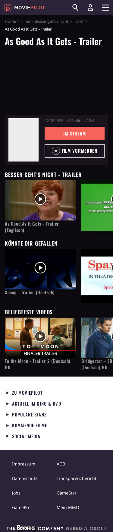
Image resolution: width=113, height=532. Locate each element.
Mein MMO (68, 507)
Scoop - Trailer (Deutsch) (30, 292)
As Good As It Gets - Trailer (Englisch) (32, 226)
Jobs (16, 493)
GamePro (21, 507)
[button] (75, 151)
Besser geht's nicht (51, 21)
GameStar (67, 493)
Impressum (23, 464)
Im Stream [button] (74, 133)
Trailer (78, 21)
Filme (25, 21)
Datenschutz (24, 478)
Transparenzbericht (76, 478)
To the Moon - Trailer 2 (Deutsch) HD (38, 364)
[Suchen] (75, 7)
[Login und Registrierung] (90, 7)
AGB (61, 464)
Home (10, 21)
